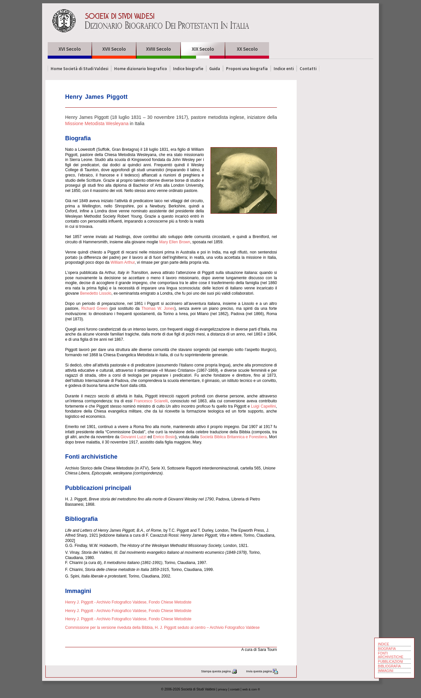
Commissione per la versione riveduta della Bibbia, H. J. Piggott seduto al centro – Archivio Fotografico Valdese (162, 627)
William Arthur (122, 262)
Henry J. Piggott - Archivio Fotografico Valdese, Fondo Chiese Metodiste (128, 602)
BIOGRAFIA (387, 649)
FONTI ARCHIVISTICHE (390, 655)
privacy (223, 689)
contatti (235, 689)
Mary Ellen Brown (174, 242)
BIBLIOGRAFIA (389, 666)
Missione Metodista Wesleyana (97, 123)
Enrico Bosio (164, 437)
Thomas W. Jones (157, 308)
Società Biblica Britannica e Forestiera (233, 437)
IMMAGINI (385, 671)
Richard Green (94, 308)
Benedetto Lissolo (95, 293)
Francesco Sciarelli (151, 401)
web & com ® (251, 689)
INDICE (383, 644)
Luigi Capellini (263, 406)
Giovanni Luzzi (133, 437)
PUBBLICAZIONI (390, 661)
